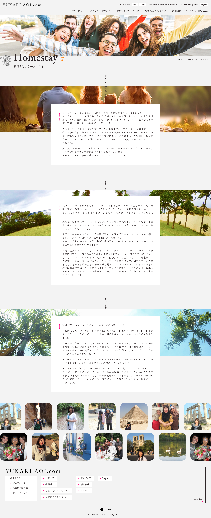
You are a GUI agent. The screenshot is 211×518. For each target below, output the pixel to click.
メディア (49, 478)
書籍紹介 (49, 484)
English (204, 4)
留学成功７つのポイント (57, 497)
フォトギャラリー (21, 493)
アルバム (189, 10)
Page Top (198, 498)
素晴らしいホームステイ (129, 10)
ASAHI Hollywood (189, 4)
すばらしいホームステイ (57, 490)
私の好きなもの (20, 488)
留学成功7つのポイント (156, 10)
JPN (134, 4)
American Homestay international (163, 4)
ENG (143, 4)
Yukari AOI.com (102, 515)
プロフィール (19, 483)
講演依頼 (176, 10)
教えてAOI (203, 10)
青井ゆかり (15, 478)
